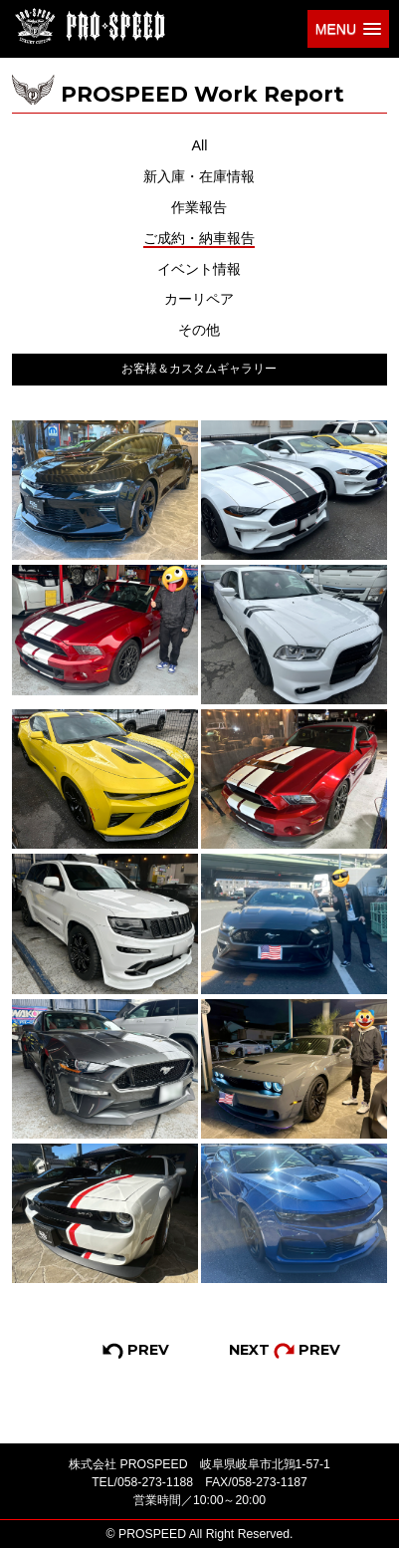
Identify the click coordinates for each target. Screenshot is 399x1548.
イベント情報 (199, 269)
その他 (199, 330)
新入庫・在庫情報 (199, 176)
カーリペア (199, 299)
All (199, 145)
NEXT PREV (284, 1350)
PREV (135, 1350)
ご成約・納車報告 (199, 238)
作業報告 (199, 207)
